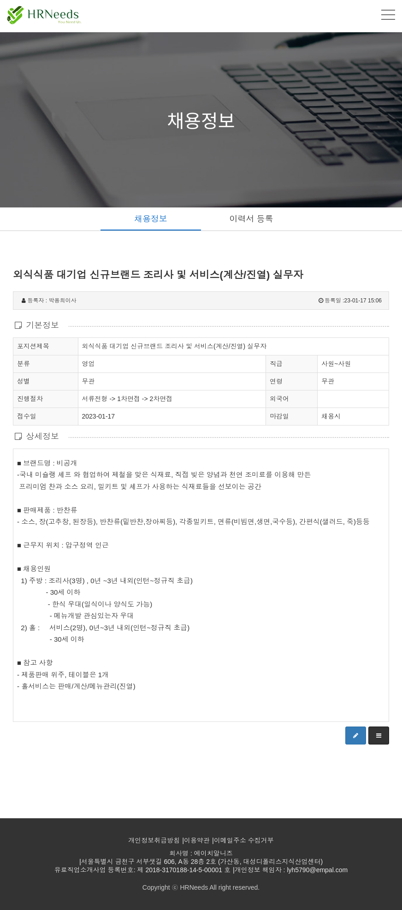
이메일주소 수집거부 (244, 840)
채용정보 (150, 219)
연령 (276, 381)
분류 (23, 363)
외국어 (279, 398)
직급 (276, 363)
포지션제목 (33, 346)
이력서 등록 (251, 219)
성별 (23, 381)
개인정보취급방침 (154, 840)
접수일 (26, 416)
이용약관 (197, 840)
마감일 (279, 416)
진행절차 (30, 398)
